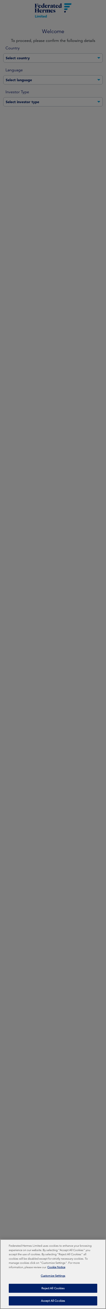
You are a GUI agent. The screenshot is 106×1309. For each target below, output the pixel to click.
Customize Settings (53, 1278)
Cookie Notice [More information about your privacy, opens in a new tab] (56, 1269)
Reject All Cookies (52, 1290)
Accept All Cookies (53, 1303)
